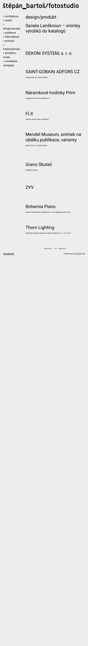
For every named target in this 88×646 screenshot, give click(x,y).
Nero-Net (78, 641)
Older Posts (63, 636)
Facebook (8, 640)
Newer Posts (47, 636)
